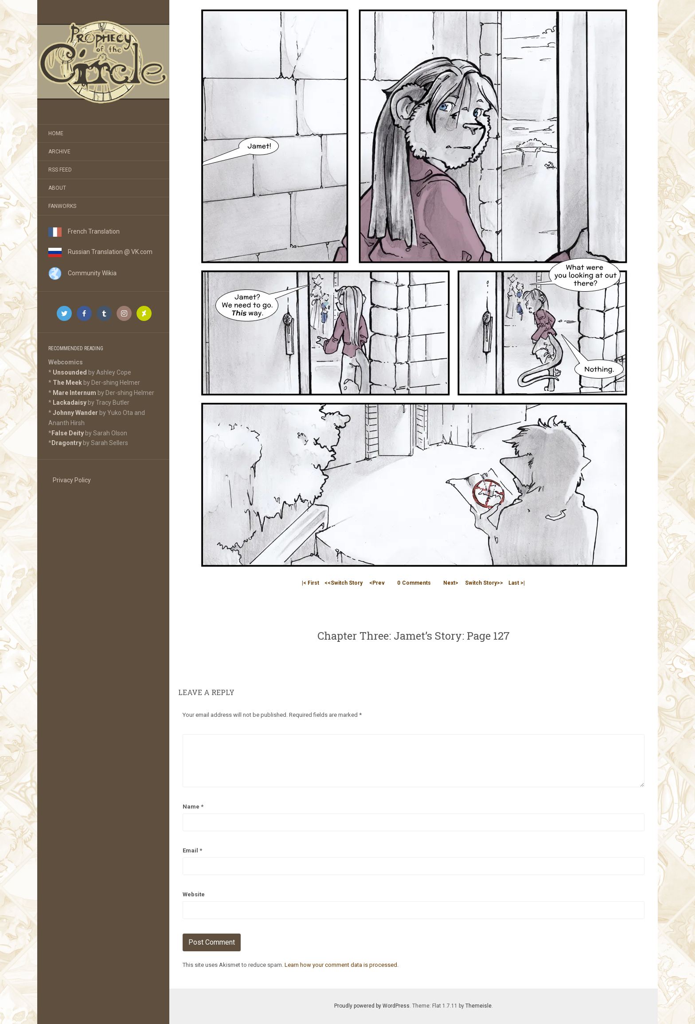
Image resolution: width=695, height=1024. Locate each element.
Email (192, 850)
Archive (59, 152)
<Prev (377, 583)
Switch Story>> (484, 583)
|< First (310, 583)
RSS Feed (60, 170)
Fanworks (62, 206)
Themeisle (478, 1006)
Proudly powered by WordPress (372, 1006)
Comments (414, 583)
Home (55, 133)
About (57, 188)
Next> (450, 583)
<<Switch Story (343, 583)
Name (193, 806)
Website (194, 894)
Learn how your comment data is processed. (341, 964)
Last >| (516, 583)
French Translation (84, 231)
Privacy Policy (72, 480)
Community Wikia (82, 273)
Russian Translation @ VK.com (100, 251)
